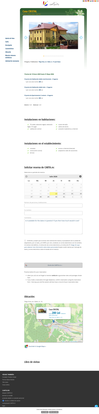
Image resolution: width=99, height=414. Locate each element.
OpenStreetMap (73, 341)
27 (31, 197)
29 (48, 197)
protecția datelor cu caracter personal (13, 398)
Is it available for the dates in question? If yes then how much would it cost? (53, 226)
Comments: (27, 218)
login (3, 406)
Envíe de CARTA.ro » (55, 265)
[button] (53, 321)
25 (72, 194)
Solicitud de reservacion (12, 61)
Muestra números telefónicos (10, 56)
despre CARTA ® (7, 393)
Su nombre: (27, 210)
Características (9, 48)
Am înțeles (45, 412)
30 (56, 197)
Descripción (8, 45)
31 (64, 197)
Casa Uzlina (5, 385)
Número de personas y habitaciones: (35, 202)
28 (40, 197)
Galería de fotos (9, 38)
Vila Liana (5, 382)
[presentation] (36, 257)
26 (81, 194)
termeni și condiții (7, 395)
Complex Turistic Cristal (9, 377)
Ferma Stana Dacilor (8, 379)
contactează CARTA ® (8, 403)
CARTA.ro (6, 390)
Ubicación (8, 52)
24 (64, 194)
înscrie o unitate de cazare (11, 400)
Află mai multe (54, 412)
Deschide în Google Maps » (35, 346)
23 (56, 194)
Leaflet (63, 341)
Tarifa (7, 42)
